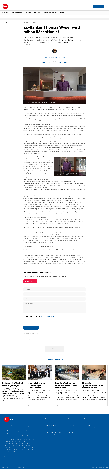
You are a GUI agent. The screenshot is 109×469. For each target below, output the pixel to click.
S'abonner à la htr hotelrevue (92, 423)
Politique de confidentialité (20, 467)
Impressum (8, 467)
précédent (5, 22)
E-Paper (86, 2)
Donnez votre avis (30, 281)
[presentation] (34, 322)
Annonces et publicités (91, 428)
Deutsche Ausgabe (98, 6)
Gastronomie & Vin (16, 13)
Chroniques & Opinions (50, 13)
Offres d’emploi (72, 430)
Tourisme (28, 13)
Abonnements (88, 430)
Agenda (62, 13)
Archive (86, 432)
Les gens (37, 13)
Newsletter (91, 2)
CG (13, 467)
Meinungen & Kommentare (53, 432)
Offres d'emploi (9, 2)
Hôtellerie (5, 13)
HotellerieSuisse (89, 437)
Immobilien (15, 2)
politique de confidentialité (47, 316)
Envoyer (31, 328)
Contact (86, 435)
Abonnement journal (98, 2)
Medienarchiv (105, 2)
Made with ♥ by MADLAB (103, 467)
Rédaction (87, 425)
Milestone (71, 432)
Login (83, 2)
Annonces (4, 2)
